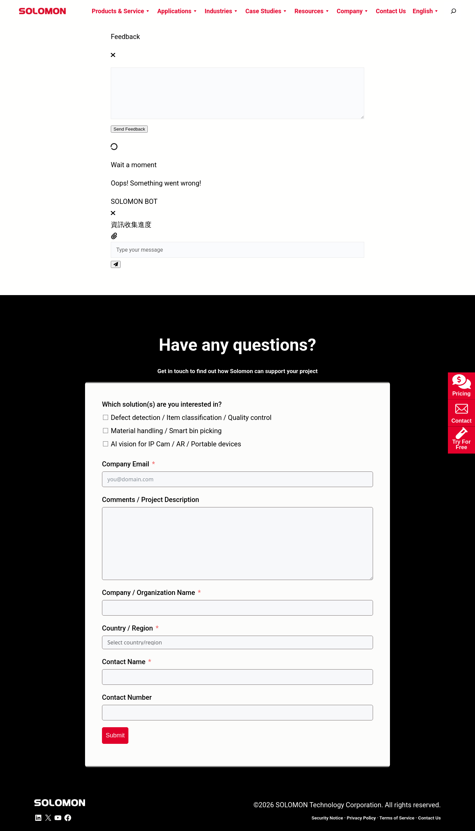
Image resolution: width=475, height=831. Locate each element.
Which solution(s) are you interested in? (162, 404)
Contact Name (123, 662)
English (426, 11)
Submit (115, 735)
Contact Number (127, 697)
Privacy (361, 817)
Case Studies (266, 11)
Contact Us (391, 11)
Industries (222, 11)
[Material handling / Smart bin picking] (105, 430)
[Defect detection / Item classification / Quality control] (105, 417)
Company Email (125, 464)
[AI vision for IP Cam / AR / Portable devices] (105, 443)
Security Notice (327, 817)
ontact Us (429, 817)
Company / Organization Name (148, 592)
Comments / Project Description (150, 500)
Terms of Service (396, 817)
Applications (177, 11)
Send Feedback (129, 129)
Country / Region (127, 628)
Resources (312, 11)
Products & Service (121, 11)
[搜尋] (453, 11)
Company (353, 11)
